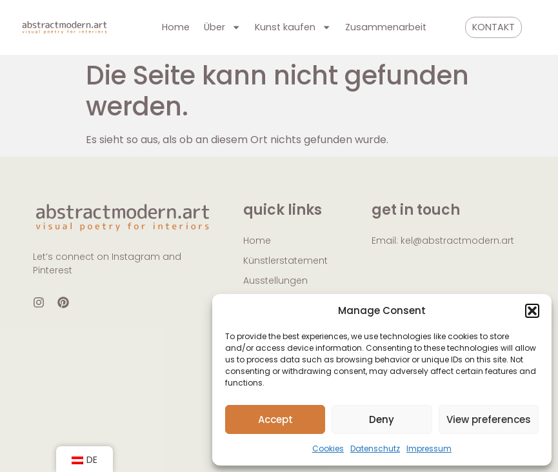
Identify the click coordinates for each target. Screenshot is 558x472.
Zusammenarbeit (385, 27)
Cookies (328, 448)
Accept (275, 419)
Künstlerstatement (285, 260)
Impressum (429, 448)
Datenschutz (375, 448)
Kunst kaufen (293, 27)
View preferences (488, 419)
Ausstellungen (275, 280)
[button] (532, 310)
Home (176, 27)
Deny (381, 419)
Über (222, 27)
